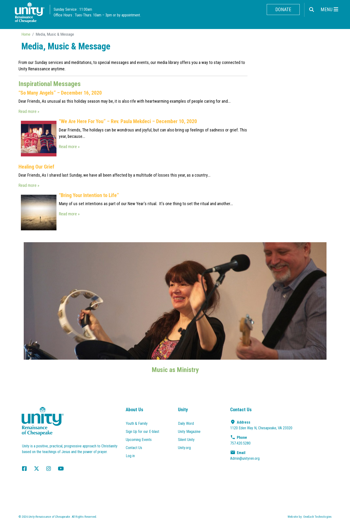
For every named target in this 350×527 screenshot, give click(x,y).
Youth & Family (137, 423)
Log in (130, 456)
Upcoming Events (139, 439)
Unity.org (184, 447)
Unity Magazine (189, 431)
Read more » (29, 111)
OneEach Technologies (317, 516)
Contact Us (134, 447)
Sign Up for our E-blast (142, 431)
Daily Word (186, 423)
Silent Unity (186, 439)
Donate (283, 9)
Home (25, 34)
